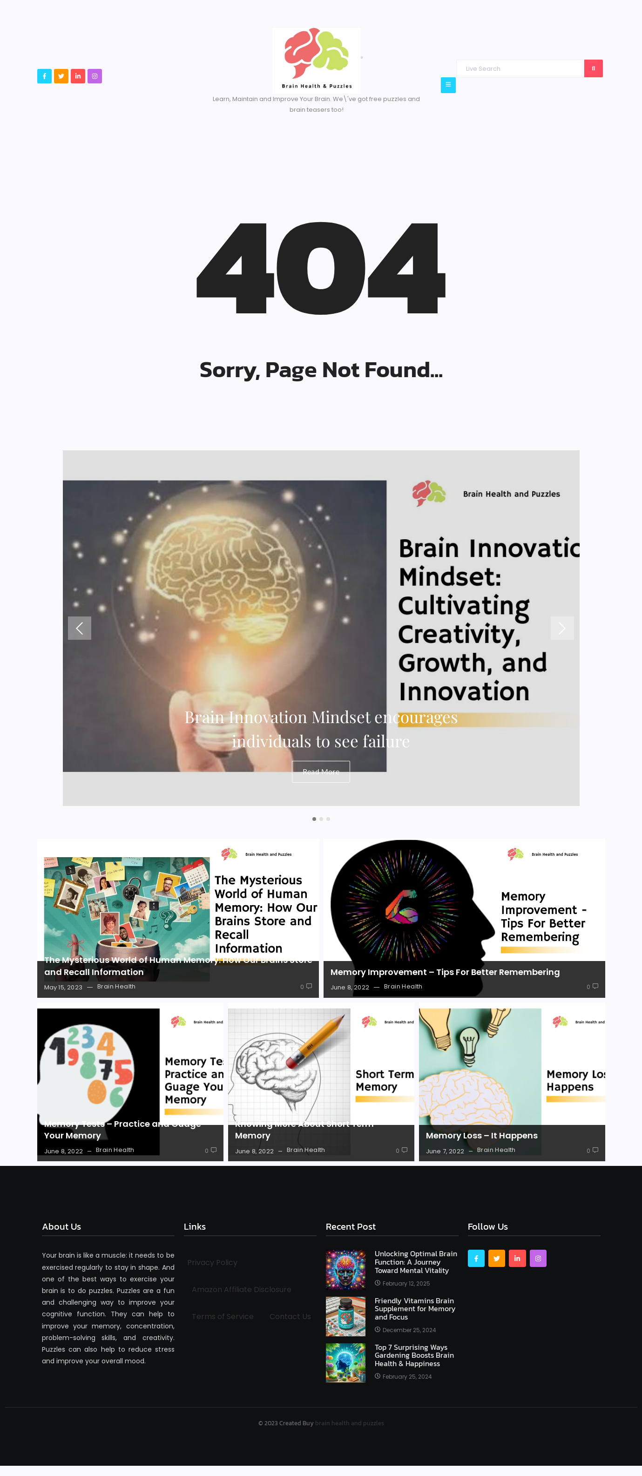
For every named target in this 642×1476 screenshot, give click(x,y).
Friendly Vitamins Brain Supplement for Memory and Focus (415, 1309)
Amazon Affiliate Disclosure (241, 1289)
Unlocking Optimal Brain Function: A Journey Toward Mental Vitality (416, 1262)
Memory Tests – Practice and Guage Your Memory (122, 1129)
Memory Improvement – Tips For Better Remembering (445, 972)
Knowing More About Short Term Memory (304, 1129)
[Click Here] (448, 85)
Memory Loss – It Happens (482, 1135)
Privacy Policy (212, 1262)
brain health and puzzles (349, 1423)
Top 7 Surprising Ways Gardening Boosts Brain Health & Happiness (414, 1355)
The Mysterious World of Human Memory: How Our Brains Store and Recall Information (178, 965)
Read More (321, 771)
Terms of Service (223, 1316)
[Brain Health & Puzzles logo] (316, 61)
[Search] (520, 68)
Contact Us (290, 1316)
